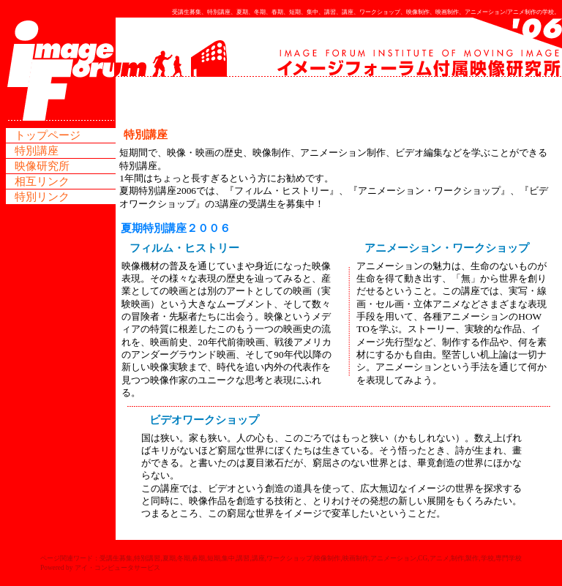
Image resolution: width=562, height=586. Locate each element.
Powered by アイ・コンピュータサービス (100, 567)
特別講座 (37, 151)
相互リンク (42, 181)
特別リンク (42, 197)
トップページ (47, 135)
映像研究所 (42, 166)
